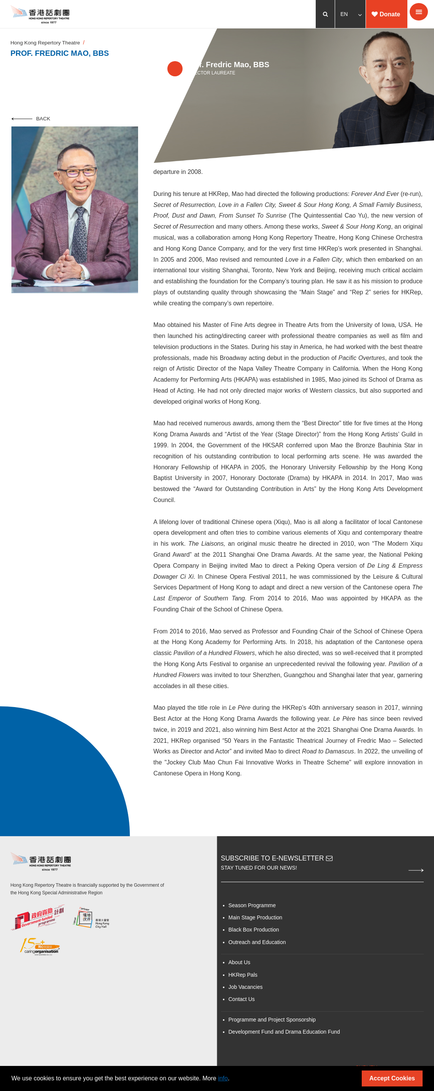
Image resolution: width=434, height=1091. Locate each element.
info (223, 1078)
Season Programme (252, 908)
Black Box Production (254, 933)
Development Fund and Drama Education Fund (284, 1035)
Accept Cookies (392, 1078)
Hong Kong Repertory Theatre (47, 44)
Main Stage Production (256, 920)
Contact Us (242, 1002)
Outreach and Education (257, 945)
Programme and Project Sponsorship (272, 1022)
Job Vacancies (246, 990)
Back (30, 121)
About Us (240, 965)
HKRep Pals (243, 977)
